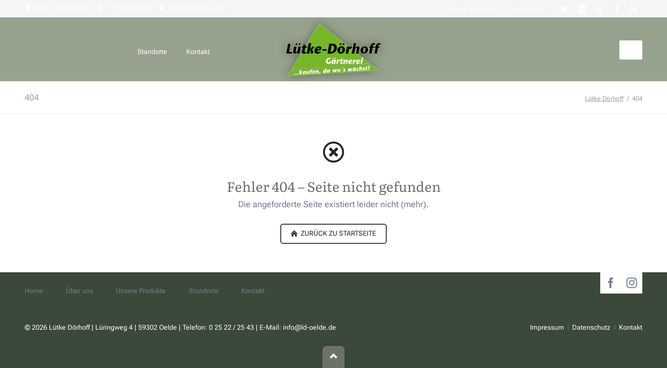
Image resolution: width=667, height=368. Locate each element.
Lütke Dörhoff (604, 99)
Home (34, 291)
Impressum (547, 327)
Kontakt (198, 52)
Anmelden (525, 9)
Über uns (79, 291)
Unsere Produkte (141, 291)
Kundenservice (469, 9)
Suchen (631, 50)
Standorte (152, 52)
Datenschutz (591, 327)
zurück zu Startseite (337, 233)
